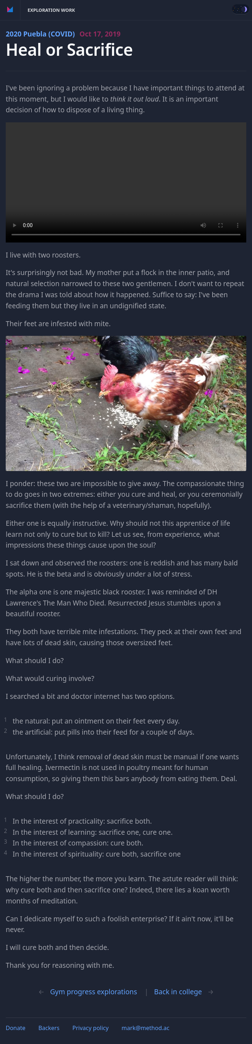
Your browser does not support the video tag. (126, 182)
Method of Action (10, 10)
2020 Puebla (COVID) (63, 34)
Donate (15, 1028)
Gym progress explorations (93, 991)
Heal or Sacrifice (69, 49)
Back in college (178, 991)
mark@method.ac (146, 1028)
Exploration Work (51, 10)
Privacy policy (90, 1028)
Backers (48, 1028)
